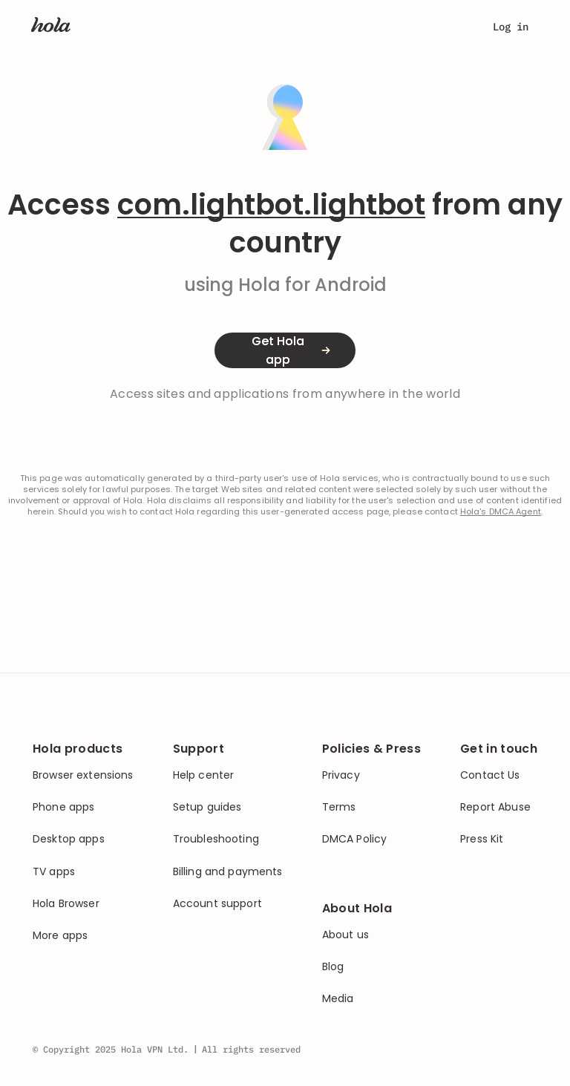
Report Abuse (495, 807)
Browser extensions (83, 775)
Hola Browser (66, 904)
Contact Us (490, 775)
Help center (204, 775)
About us (345, 935)
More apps (60, 936)
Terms (339, 807)
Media (338, 999)
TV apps (54, 872)
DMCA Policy (354, 839)
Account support (217, 904)
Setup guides (207, 807)
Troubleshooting (216, 839)
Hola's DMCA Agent (500, 511)
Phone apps (63, 807)
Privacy (341, 775)
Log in (510, 26)
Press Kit (481, 839)
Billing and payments (228, 872)
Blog (333, 967)
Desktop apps (69, 839)
